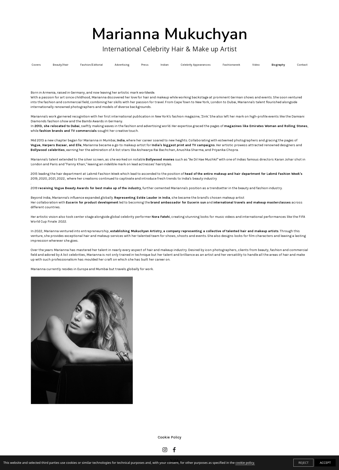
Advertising (122, 64)
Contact (302, 64)
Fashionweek (231, 64)
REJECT (303, 462)
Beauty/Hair (60, 64)
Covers (36, 64)
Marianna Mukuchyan (170, 38)
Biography (278, 64)
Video (256, 64)
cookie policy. (245, 462)
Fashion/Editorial (91, 64)
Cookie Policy (169, 437)
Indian (165, 64)
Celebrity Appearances (196, 64)
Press (145, 64)
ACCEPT (325, 462)
